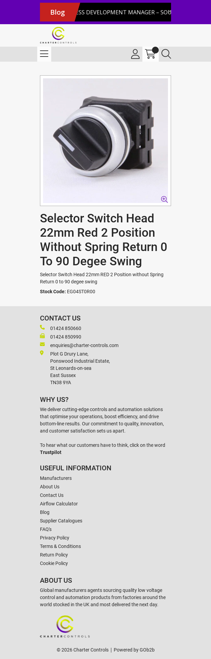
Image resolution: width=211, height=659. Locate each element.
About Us (49, 486)
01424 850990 (60, 336)
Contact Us (52, 495)
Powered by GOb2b (134, 650)
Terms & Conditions (60, 546)
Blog (45, 512)
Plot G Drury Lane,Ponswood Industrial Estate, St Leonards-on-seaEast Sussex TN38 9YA (75, 367)
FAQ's (46, 529)
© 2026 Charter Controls (83, 650)
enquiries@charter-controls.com (79, 345)
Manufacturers (56, 478)
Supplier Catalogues (61, 520)
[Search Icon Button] (166, 54)
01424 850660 (60, 328)
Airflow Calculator (59, 503)
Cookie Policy (54, 563)
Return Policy (54, 555)
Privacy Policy (54, 537)
